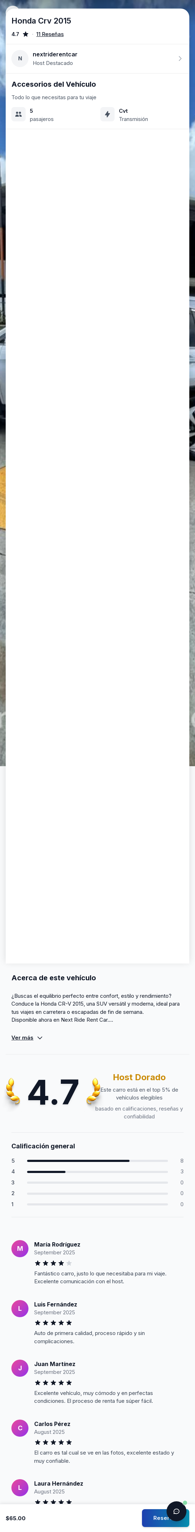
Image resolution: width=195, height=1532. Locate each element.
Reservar (165, 1518)
